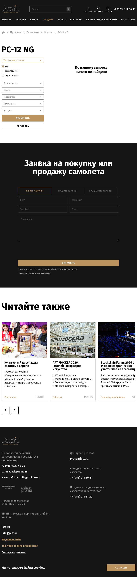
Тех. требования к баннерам (20, 545)
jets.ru (6, 526)
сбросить (23, 126)
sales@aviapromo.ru (15, 471)
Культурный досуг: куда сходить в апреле (21, 364)
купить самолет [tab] (35, 191)
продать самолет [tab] (67, 191)
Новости (7, 19)
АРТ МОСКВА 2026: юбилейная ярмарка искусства (67, 366)
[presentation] (43, 250)
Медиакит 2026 (11, 539)
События (57, 397)
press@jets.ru (79, 458)
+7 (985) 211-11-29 (81, 496)
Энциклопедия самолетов (101, 19)
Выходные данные (14, 552)
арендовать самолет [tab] (100, 191)
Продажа (48, 19)
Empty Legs (128, 19)
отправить (68, 263)
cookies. (39, 567)
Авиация (21, 19)
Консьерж (76, 19)
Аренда (34, 19)
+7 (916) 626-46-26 (13, 465)
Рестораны (10, 397)
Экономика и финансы (113, 397)
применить (23, 118)
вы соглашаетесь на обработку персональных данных (55, 269)
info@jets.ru (9, 533)
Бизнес (62, 19)
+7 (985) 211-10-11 (124, 9)
